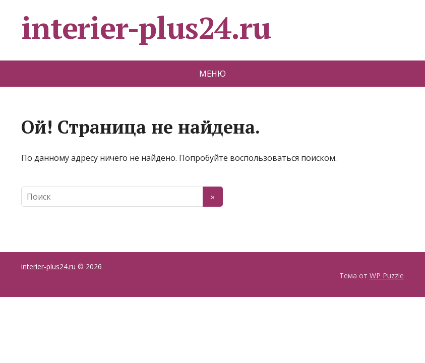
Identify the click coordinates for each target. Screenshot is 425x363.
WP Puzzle (387, 275)
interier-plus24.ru (145, 27)
